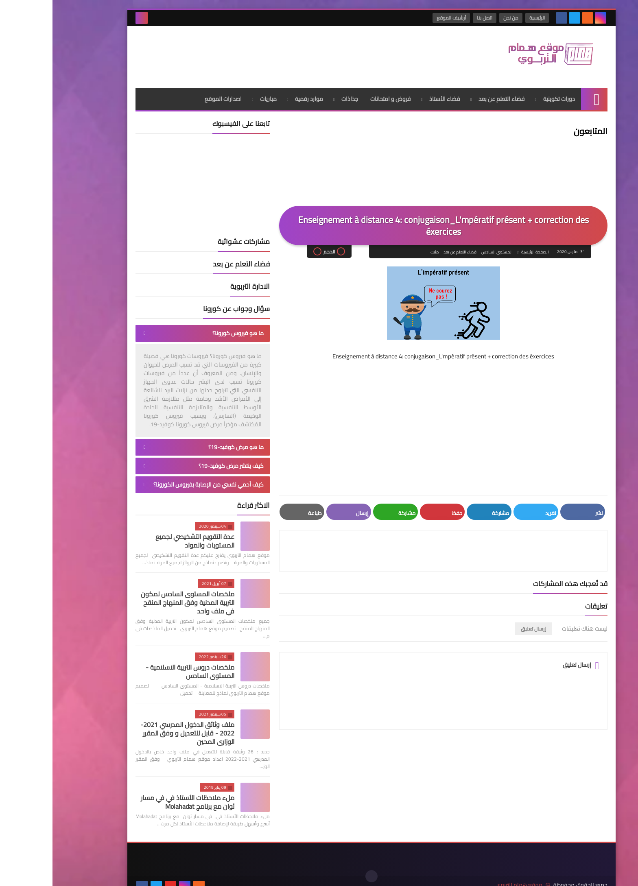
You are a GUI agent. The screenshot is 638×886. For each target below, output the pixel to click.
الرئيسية (485, 17)
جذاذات (297, 95)
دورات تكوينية (506, 95)
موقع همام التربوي (466, 873)
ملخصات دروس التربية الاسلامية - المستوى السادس (137, 668)
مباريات (216, 95)
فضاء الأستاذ (392, 95)
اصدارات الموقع (170, 95)
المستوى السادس (444, 249)
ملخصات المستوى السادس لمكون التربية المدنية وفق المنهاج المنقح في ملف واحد (135, 599)
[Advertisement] (231, 52)
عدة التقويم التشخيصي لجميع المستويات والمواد (142, 537)
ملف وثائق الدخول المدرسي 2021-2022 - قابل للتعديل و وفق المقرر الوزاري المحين (135, 729)
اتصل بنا (432, 17)
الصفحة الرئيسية (482, 249)
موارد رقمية (257, 95)
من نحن (458, 17)
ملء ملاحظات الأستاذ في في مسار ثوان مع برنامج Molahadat (135, 798)
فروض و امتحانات (338, 95)
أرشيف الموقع (399, 17)
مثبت (382, 249)
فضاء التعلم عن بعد (449, 95)
